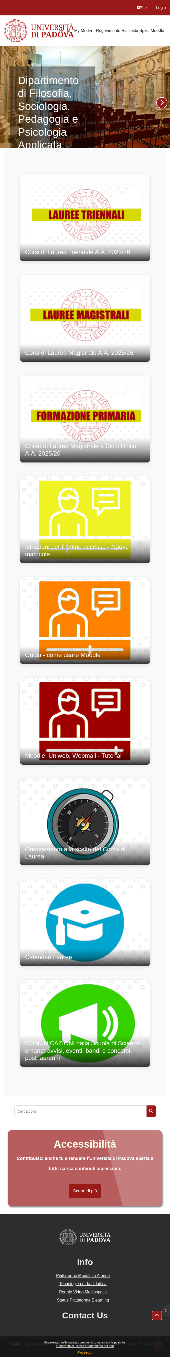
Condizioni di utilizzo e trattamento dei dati (85, 1346)
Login (161, 7)
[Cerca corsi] (80, 1111)
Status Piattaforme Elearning (83, 1300)
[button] (142, 7)
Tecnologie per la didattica (82, 1284)
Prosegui (85, 1352)
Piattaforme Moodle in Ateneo (83, 1275)
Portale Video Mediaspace (83, 1292)
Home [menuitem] (64, 30)
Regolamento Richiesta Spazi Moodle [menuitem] (130, 30)
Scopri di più (85, 1191)
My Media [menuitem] (83, 30)
